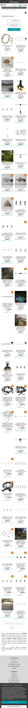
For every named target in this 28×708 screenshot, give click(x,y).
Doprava (14, 674)
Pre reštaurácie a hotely (14, 664)
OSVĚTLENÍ (7, 9)
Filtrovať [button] (14, 29)
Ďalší (17, 628)
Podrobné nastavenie (14, 706)
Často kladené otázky (14, 680)
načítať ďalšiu (9, 623)
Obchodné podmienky (14, 666)
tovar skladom (14, 20)
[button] (14, 13)
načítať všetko (18, 623)
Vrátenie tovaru (14, 678)
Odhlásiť (25, 5)
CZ (25, 1)
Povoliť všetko (14, 702)
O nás (14, 660)
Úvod (2, 9)
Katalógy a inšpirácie (14, 682)
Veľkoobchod (14, 662)
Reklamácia (14, 676)
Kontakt (14, 668)
